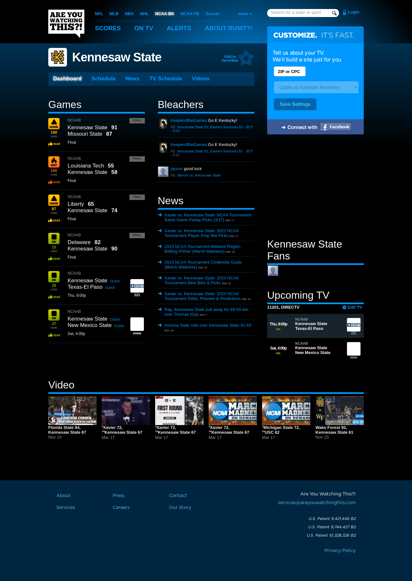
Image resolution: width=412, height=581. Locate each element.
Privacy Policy (340, 551)
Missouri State (85, 134)
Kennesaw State (116, 57)
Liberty (76, 204)
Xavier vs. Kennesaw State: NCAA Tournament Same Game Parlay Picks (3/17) (207, 217)
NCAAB (74, 120)
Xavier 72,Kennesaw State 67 (122, 430)
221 (353, 327)
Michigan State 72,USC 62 (281, 430)
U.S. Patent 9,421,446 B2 (332, 519)
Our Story (180, 507)
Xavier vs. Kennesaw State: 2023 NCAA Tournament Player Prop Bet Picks (201, 233)
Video (61, 385)
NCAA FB (190, 13)
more (243, 13)
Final (137, 120)
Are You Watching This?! (66, 24)
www (353, 351)
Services (65, 507)
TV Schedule (165, 79)
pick (117, 281)
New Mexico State (90, 325)
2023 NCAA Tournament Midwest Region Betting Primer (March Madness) (202, 249)
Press (119, 496)
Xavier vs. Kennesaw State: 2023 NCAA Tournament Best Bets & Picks (201, 280)
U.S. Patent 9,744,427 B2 (332, 527)
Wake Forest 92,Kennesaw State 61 (334, 430)
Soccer (213, 13)
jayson (177, 168)
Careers (121, 507)
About (228, 28)
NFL (99, 13)
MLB (113, 13)
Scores (108, 28)
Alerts (179, 28)
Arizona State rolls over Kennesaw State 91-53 (207, 325)
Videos (201, 79)
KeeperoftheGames (189, 120)
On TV (144, 28)
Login (353, 12)
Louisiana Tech (86, 166)
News (132, 79)
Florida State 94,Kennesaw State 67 (67, 430)
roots (54, 134)
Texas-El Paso (85, 287)
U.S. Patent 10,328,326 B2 (331, 535)
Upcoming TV (298, 295)
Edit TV (355, 307)
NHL (144, 13)
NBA (129, 13)
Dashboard (67, 79)
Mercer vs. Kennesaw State (199, 175)
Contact (178, 496)
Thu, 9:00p (77, 295)
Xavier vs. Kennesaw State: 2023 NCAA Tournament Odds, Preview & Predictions (202, 296)
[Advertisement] (315, 187)
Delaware (79, 242)
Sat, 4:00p (76, 333)
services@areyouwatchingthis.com (317, 503)
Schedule (103, 79)
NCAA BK (164, 13)
